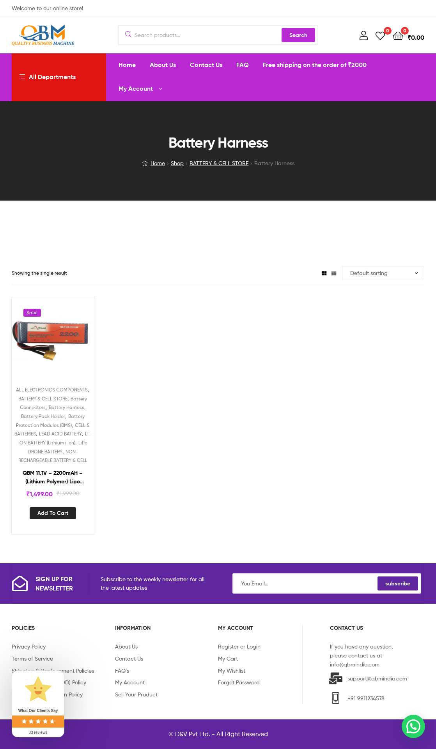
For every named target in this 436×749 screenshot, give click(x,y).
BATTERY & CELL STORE (219, 163)
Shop (177, 163)
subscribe (397, 583)
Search (298, 35)
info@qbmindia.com (354, 664)
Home (158, 163)
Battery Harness (66, 407)
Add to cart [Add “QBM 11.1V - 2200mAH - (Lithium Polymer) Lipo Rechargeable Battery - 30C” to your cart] (52, 512)
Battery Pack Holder (43, 416)
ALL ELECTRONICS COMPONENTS (52, 390)
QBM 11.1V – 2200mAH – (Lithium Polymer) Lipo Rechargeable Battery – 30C (52, 477)
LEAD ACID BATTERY (60, 434)
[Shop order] (383, 273)
